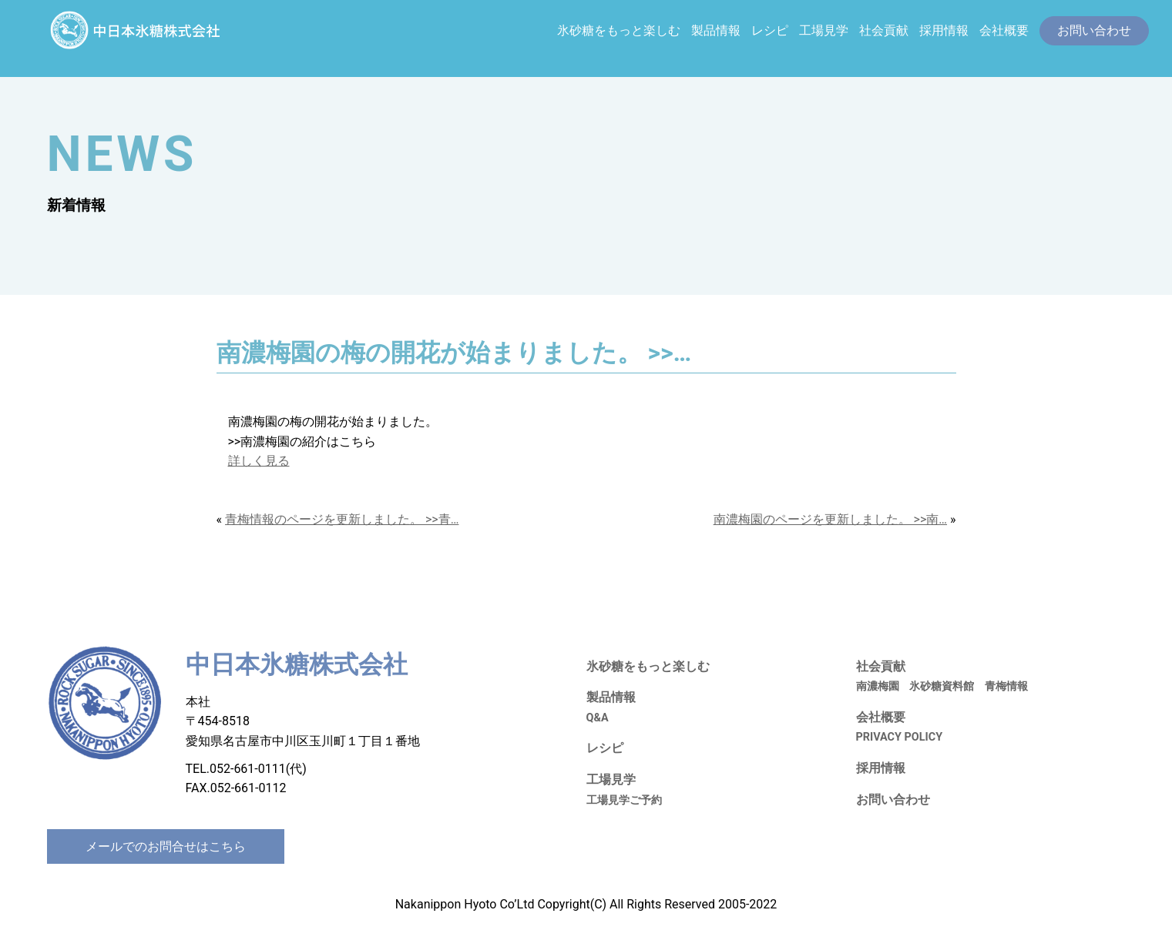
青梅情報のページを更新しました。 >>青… (341, 519)
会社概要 (1004, 30)
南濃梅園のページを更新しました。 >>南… (830, 519)
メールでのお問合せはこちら (166, 846)
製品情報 (715, 30)
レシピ (769, 30)
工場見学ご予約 (624, 800)
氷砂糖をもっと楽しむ (618, 30)
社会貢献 (883, 30)
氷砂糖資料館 (941, 686)
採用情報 (944, 30)
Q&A (597, 717)
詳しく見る (259, 460)
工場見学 (823, 30)
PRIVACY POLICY (899, 737)
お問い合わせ (893, 799)
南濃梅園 (877, 686)
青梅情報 (1006, 686)
